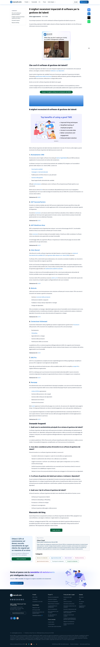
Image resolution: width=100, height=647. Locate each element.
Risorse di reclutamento (53, 597)
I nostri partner (51, 624)
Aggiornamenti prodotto (56, 557)
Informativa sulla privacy (69, 603)
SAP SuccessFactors (38, 202)
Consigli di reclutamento (72, 561)
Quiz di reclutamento (52, 609)
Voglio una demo (56, 530)
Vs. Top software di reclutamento (52, 615)
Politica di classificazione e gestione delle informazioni (70, 619)
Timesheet (34, 599)
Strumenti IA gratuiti (52, 599)
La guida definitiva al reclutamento (52, 606)
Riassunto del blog (15, 22)
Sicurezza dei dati (68, 597)
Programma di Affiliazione (82, 606)
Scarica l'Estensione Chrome (18, 613)
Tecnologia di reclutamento (58, 561)
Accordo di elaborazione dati (70, 609)
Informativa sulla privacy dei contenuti (70, 606)
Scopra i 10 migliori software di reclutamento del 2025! (56, 92)
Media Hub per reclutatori (53, 603)
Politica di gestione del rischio (69, 624)
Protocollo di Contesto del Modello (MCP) (38, 612)
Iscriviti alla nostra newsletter (54, 626)
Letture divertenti (68, 557)
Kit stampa (81, 601)
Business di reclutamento (42, 557)
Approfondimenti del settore (43, 561)
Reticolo (34, 288)
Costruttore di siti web (37, 601)
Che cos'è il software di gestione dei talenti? (16, 14)
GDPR (65, 599)
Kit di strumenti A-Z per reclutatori (53, 612)
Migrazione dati (35, 607)
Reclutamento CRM (37, 155)
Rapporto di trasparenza (69, 621)
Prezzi (44, 2)
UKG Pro (34, 357)
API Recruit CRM (36, 609)
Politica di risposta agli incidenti (69, 615)
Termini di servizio (68, 601)
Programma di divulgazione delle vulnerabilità (70, 612)
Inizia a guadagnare (21, 558)
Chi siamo (81, 597)
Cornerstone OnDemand (39, 321)
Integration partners (37, 615)
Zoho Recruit (35, 250)
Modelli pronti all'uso (79, 557)
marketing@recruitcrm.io (16, 633)
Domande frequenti (16, 20)
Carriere (81, 603)
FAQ (80, 599)
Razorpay (34, 382)
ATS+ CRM (34, 597)
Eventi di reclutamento (53, 601)
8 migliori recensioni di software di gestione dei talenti (18, 17)
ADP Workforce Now (38, 225)
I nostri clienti (51, 622)
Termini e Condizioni (74, 644)
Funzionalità (34, 2)
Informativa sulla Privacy (85, 644)
